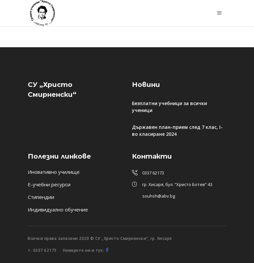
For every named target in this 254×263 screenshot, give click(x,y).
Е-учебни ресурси (49, 184)
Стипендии (41, 197)
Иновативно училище (54, 172)
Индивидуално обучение (58, 209)
